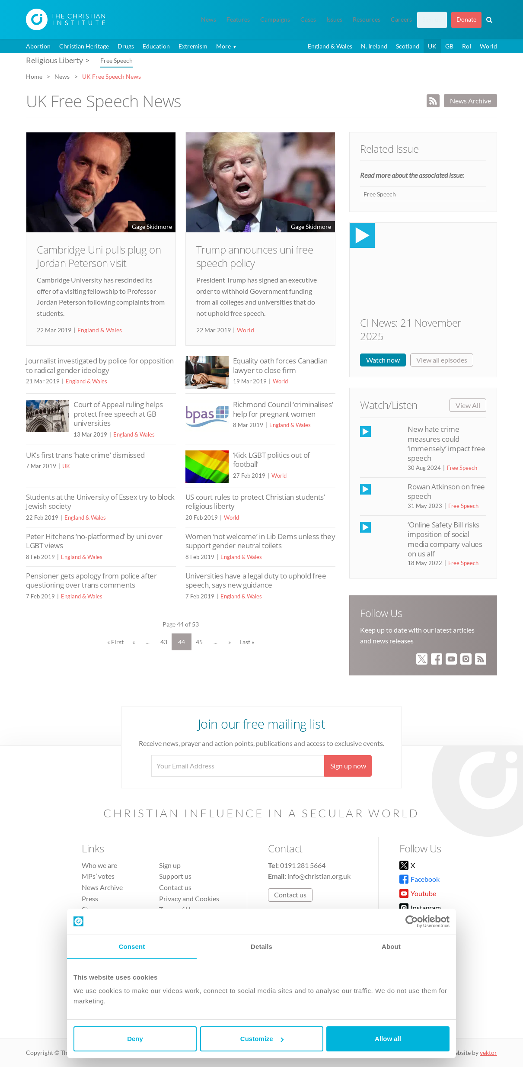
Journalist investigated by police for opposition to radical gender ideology (100, 365)
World (488, 46)
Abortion (38, 46)
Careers (401, 19)
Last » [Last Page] (246, 642)
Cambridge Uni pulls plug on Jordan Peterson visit (99, 256)
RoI (466, 46)
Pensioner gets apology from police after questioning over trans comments (91, 580)
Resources (366, 19)
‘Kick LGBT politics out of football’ (271, 459)
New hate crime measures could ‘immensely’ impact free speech (446, 443)
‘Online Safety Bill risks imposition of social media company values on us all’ (445, 539)
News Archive (470, 100)
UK (432, 46)
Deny (135, 1038)
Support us (175, 876)
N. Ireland (374, 46)
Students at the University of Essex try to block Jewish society (100, 501)
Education (156, 46)
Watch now (383, 360)
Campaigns (275, 19)
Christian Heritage (84, 46)
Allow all (388, 1038)
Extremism (193, 46)
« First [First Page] (115, 642)
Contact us (175, 887)
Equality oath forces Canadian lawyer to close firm (280, 365)
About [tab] (391, 946)
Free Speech (116, 60)
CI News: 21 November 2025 (410, 329)
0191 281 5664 (302, 865)
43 (163, 642)
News (208, 19)
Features (238, 19)
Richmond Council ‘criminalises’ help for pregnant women (283, 409)
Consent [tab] (132, 946)
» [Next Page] (229, 642)
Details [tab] (261, 946)
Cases (308, 19)
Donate (466, 19)
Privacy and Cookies (189, 898)
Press (90, 898)
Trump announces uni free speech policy (254, 256)
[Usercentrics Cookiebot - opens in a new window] (412, 921)
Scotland (407, 46)
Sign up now (348, 766)
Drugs (126, 46)
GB (449, 46)
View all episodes (441, 360)
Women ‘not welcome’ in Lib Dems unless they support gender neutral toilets (260, 541)
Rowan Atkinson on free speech (446, 491)
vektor (488, 1052)
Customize (262, 1038)
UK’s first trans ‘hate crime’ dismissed (85, 455)
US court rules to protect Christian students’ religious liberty (255, 501)
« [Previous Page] (133, 642)
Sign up (432, 19)
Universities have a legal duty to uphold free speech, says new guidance (255, 580)
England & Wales (330, 46)
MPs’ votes (98, 876)
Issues (334, 19)
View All (468, 405)
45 (199, 642)
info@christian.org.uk (319, 876)
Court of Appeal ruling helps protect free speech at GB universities (118, 413)
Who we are (99, 865)
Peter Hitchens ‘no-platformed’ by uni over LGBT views (94, 541)
